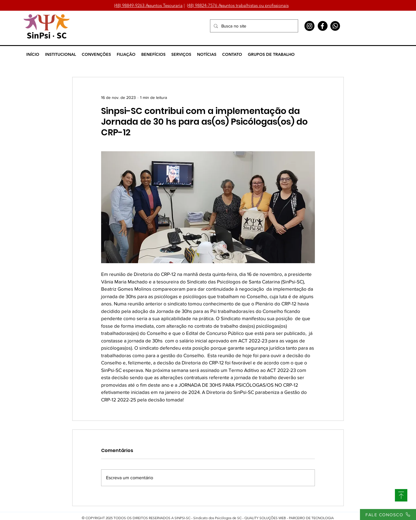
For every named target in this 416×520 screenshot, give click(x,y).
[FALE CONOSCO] (388, 514)
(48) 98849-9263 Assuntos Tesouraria (148, 5)
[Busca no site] (253, 26)
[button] (60, 54)
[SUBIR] (401, 495)
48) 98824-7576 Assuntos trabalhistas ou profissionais (238, 5)
